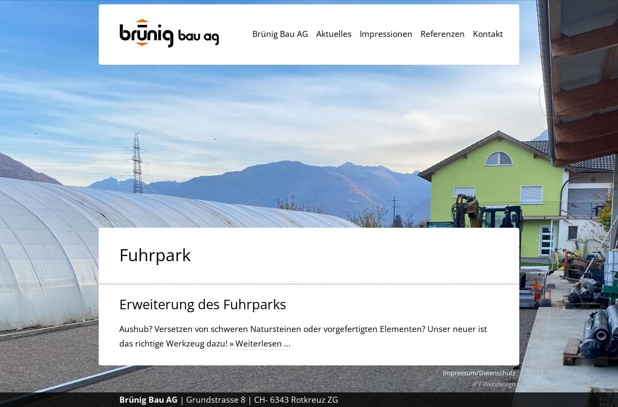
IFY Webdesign (494, 384)
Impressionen (386, 33)
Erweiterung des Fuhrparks (202, 304)
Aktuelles (333, 33)
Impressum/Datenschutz (479, 372)
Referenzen (443, 33)
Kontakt (488, 33)
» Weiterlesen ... (260, 343)
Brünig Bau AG (280, 33)
